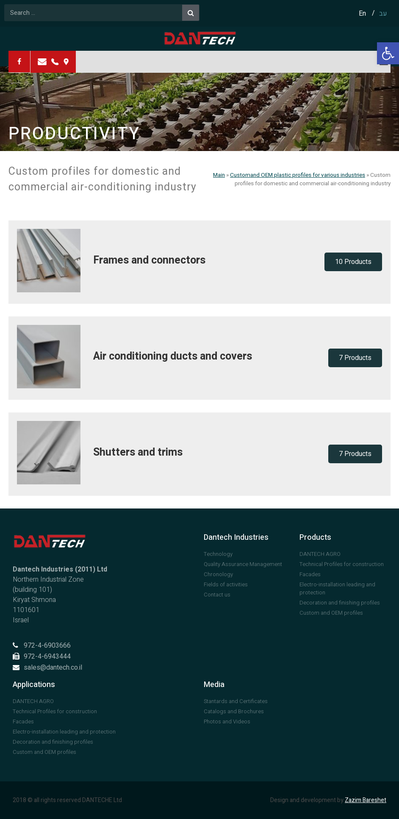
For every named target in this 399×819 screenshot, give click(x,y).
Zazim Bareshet (365, 800)
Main (219, 175)
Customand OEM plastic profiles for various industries (297, 175)
